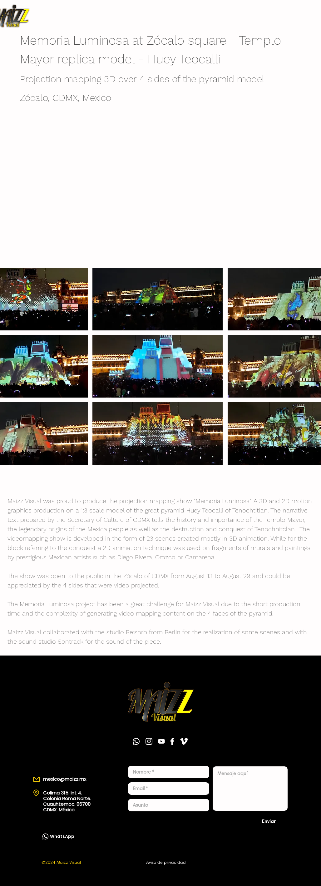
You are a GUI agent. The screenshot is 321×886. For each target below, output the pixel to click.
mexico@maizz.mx (64, 779)
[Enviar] (269, 821)
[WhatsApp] (264, 15)
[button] (157, 299)
